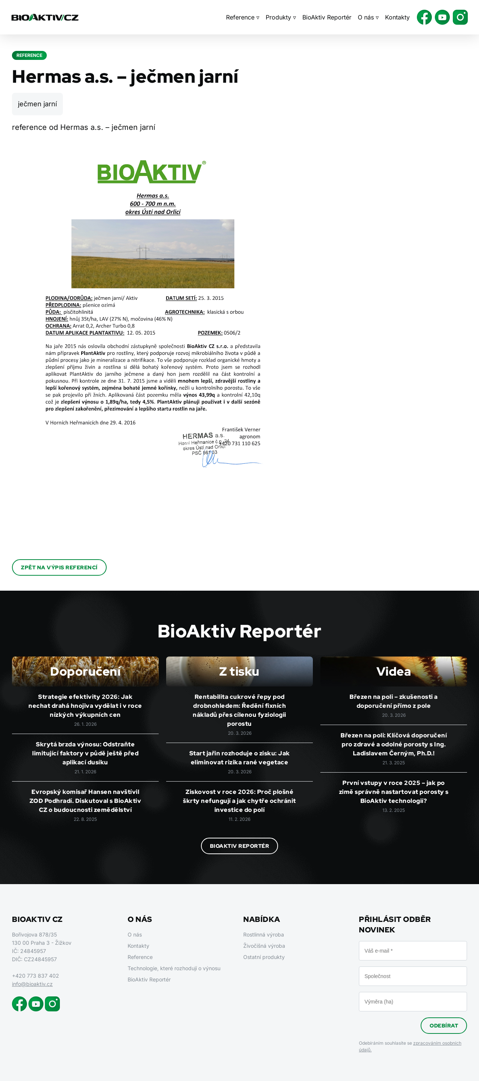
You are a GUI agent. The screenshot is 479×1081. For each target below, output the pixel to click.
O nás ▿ (368, 17)
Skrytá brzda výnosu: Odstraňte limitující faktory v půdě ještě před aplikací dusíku (85, 753)
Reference (140, 957)
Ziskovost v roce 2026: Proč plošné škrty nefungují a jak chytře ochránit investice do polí (239, 801)
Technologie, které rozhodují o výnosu (174, 968)
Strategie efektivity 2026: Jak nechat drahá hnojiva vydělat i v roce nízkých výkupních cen (85, 706)
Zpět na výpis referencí (59, 567)
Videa (393, 671)
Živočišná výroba (264, 946)
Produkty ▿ (281, 17)
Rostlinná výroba (263, 934)
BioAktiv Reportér (326, 17)
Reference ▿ (242, 17)
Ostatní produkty (264, 957)
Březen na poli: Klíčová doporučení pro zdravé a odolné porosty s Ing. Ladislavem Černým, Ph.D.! (394, 744)
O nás (135, 934)
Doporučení (85, 671)
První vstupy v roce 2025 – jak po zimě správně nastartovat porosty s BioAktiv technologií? (394, 792)
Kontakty (397, 17)
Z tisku (239, 671)
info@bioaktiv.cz (32, 984)
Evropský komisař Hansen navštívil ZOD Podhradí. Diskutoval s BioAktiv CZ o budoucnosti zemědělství (85, 801)
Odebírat (444, 1025)
